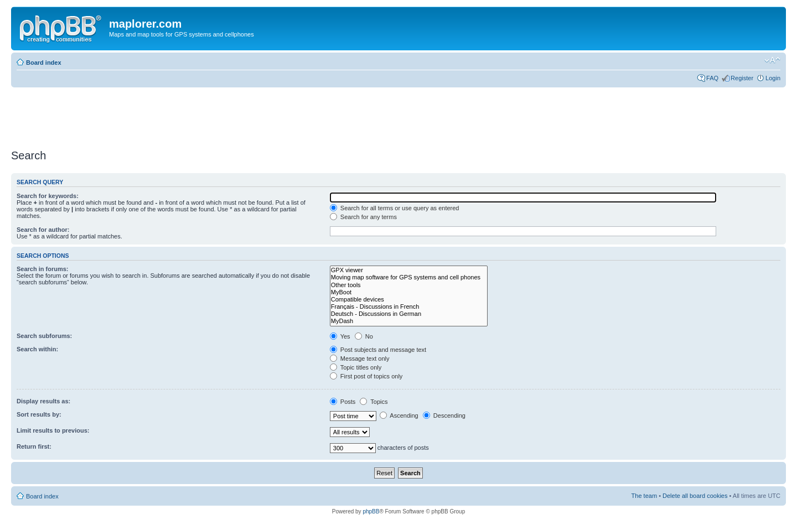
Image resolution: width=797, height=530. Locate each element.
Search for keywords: (48, 196)
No (364, 336)
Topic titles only (355, 367)
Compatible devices (409, 299)
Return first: (34, 446)
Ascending (399, 415)
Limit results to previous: (53, 430)
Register (742, 78)
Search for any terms (363, 217)
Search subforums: (44, 335)
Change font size (772, 60)
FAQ (712, 78)
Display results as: (43, 401)
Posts (343, 401)
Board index (43, 62)
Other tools (409, 285)
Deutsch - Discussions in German (409, 314)
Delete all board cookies (695, 495)
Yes (340, 336)
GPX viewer (409, 270)
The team (644, 495)
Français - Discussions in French (409, 306)
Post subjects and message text (378, 349)
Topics (373, 401)
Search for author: (43, 229)
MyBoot (409, 292)
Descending (444, 415)
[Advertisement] (212, 114)
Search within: (37, 349)
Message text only (360, 358)
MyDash (409, 321)
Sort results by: (39, 414)
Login (772, 78)
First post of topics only (366, 376)
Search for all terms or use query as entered (394, 208)
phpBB (371, 511)
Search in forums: (43, 269)
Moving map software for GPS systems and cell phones (409, 277)
